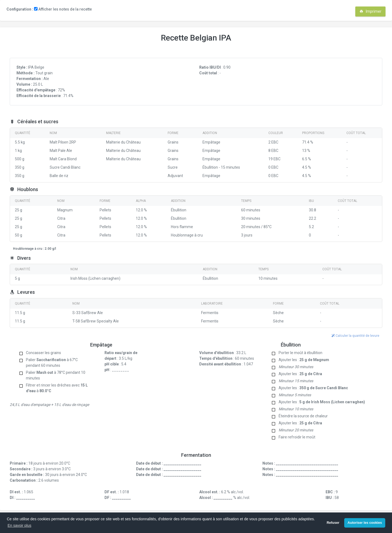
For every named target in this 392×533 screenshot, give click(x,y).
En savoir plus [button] (19, 525)
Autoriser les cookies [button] (364, 523)
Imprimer (370, 11)
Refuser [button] (333, 523)
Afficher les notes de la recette (63, 9)
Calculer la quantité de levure (355, 336)
